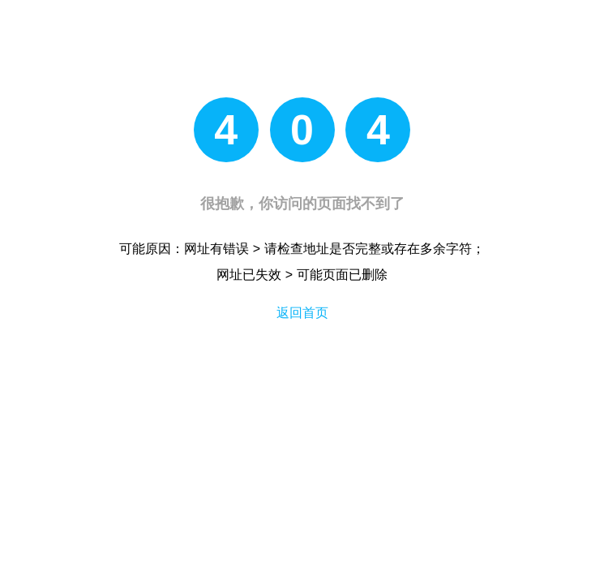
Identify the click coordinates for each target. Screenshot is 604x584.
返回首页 (302, 313)
